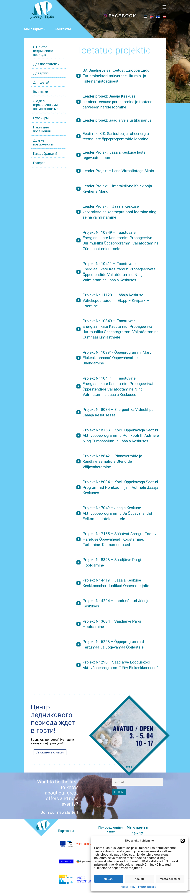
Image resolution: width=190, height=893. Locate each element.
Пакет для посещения (42, 129)
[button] (182, 840)
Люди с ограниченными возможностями (45, 105)
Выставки (40, 92)
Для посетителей (46, 64)
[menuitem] (145, 16)
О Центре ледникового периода (43, 51)
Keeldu (139, 879)
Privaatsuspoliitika (146, 887)
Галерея (39, 163)
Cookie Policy (128, 887)
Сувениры (41, 118)
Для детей (41, 82)
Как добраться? (45, 153)
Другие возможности (43, 142)
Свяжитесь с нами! (50, 752)
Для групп (41, 73)
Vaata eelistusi (170, 879)
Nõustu (108, 879)
